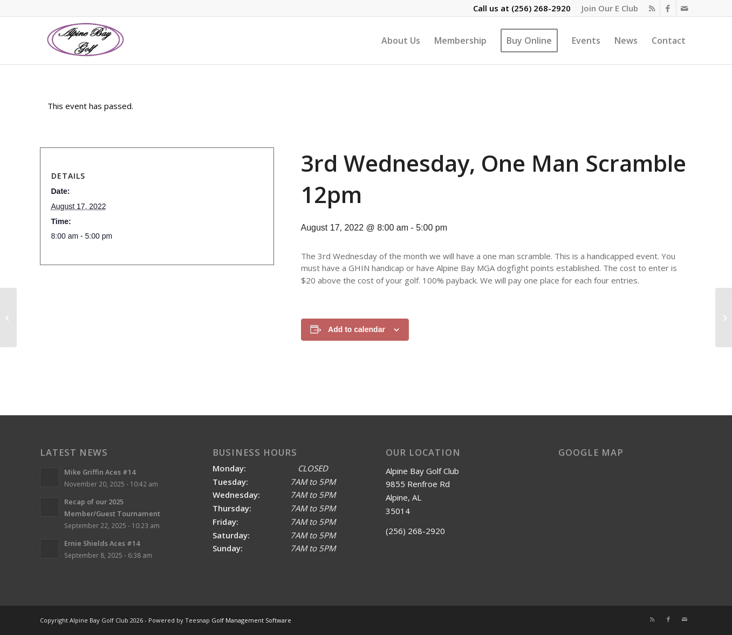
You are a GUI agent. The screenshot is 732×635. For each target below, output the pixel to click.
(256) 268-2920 (541, 8)
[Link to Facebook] (668, 8)
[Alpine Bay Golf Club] (86, 40)
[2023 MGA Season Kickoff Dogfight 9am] (723, 317)
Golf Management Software (251, 620)
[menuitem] (607, 8)
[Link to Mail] (684, 8)
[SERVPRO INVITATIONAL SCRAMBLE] (8, 317)
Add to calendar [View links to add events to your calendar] (356, 329)
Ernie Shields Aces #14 (102, 543)
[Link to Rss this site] (652, 8)
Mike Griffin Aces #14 (99, 472)
